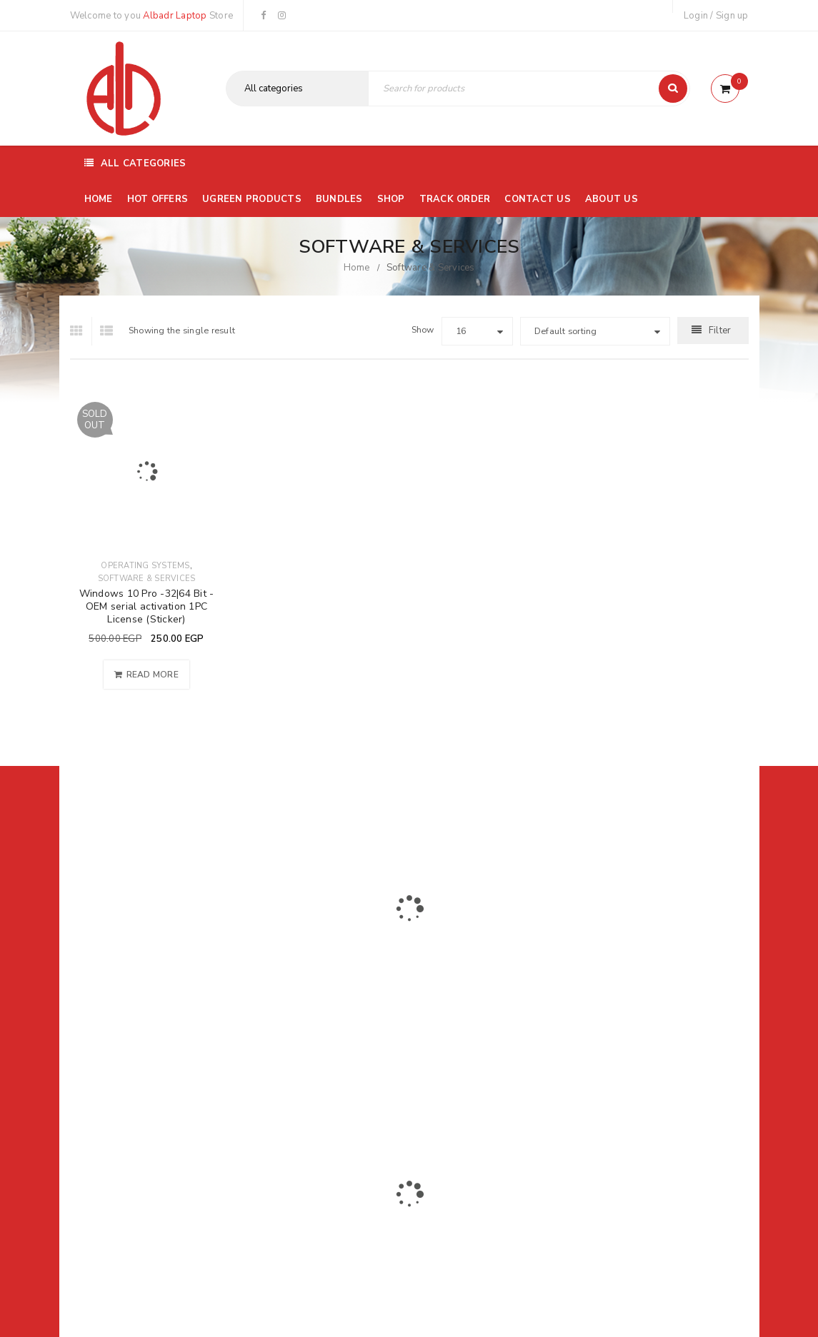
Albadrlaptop (314, 1082)
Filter (720, 330)
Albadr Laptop (174, 15)
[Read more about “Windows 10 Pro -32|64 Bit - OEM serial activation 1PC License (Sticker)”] (146, 674)
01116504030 (158, 985)
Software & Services (147, 578)
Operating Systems (145, 565)
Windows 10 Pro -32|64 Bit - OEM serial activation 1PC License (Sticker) (146, 606)
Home (357, 267)
